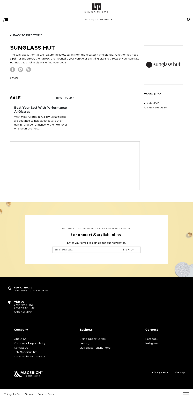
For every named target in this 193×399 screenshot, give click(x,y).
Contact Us (21, 347)
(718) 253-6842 (23, 312)
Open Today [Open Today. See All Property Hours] (21, 291)
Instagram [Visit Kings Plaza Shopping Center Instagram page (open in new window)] (151, 343)
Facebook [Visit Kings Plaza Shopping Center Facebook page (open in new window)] (151, 339)
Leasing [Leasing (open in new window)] (84, 343)
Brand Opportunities (93, 339)
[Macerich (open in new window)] (28, 374)
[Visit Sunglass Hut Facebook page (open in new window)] (12, 69)
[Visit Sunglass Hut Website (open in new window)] (28, 69)
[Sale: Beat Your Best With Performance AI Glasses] (42, 110)
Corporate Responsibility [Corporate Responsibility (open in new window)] (29, 343)
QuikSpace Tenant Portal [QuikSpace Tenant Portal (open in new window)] (95, 347)
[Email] (84, 250)
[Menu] (186, 394)
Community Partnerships (29, 356)
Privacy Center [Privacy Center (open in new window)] (160, 372)
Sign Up (129, 249)
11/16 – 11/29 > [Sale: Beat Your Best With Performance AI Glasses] (65, 98)
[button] (5, 19)
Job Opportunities (25, 352)
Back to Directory (26, 35)
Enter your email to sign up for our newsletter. (96, 243)
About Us (20, 339)
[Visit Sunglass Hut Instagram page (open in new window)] (20, 69)
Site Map (180, 372)
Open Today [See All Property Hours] (89, 20)
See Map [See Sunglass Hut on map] (153, 103)
